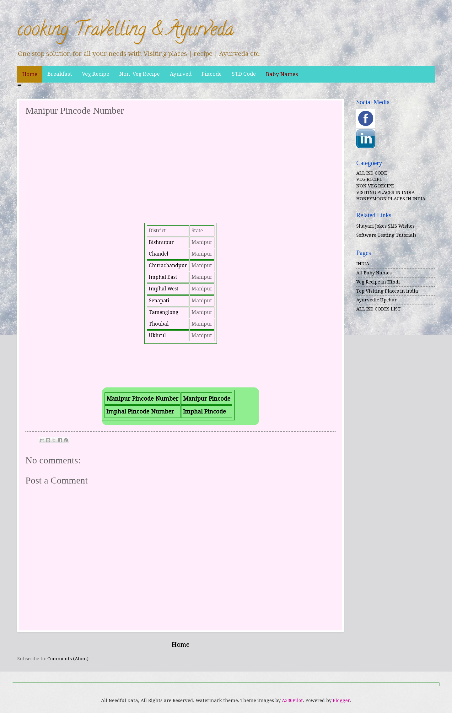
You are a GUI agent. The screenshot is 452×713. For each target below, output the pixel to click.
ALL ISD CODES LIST (378, 309)
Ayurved (180, 74)
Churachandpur (168, 265)
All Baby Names (374, 273)
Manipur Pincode (206, 398)
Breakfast (59, 74)
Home (29, 74)
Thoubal (159, 324)
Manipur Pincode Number (142, 398)
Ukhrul (157, 335)
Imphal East (163, 277)
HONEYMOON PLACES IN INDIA (390, 199)
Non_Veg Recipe (139, 74)
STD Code (244, 74)
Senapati (159, 301)
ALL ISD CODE (371, 173)
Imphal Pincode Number (140, 411)
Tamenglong (163, 312)
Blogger (341, 700)
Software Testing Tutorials (386, 235)
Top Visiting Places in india (387, 291)
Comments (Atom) (68, 659)
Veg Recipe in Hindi (378, 282)
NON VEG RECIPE (375, 186)
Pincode (212, 74)
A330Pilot (292, 700)
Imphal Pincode (204, 411)
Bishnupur (161, 242)
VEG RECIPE (369, 179)
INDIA (362, 264)
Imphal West (163, 289)
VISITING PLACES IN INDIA (385, 192)
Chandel (158, 254)
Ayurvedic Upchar (376, 300)
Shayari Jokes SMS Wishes (385, 226)
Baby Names (282, 74)
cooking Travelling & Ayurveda (125, 31)
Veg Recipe (95, 74)
